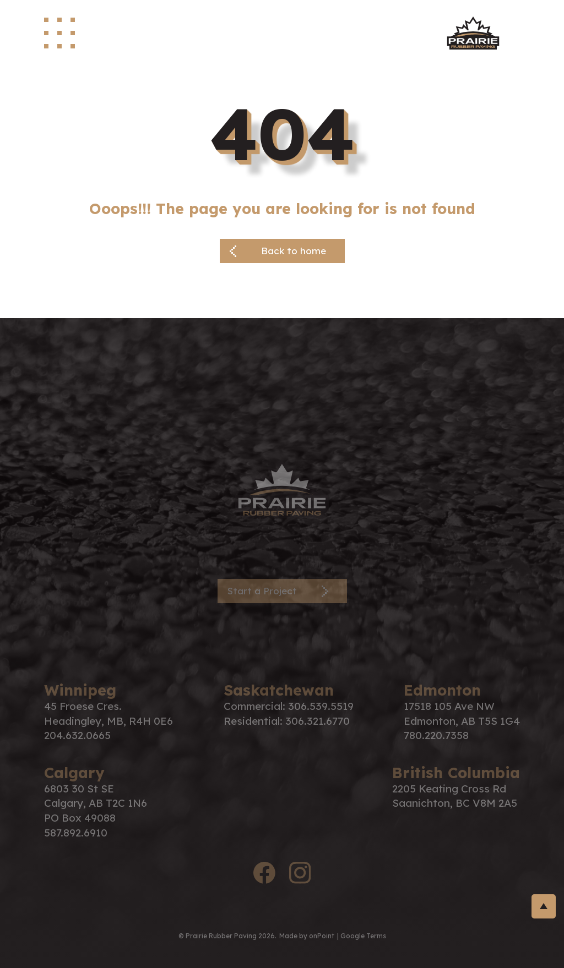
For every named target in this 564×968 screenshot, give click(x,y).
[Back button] (282, 251)
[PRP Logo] (282, 488)
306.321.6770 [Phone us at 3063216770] (317, 721)
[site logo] (473, 33)
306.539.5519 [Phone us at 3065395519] (321, 706)
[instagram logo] (300, 875)
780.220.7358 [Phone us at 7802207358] (436, 735)
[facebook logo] (264, 875)
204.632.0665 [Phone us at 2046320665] (77, 735)
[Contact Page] (282, 591)
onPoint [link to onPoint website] (321, 936)
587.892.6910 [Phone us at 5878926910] (75, 832)
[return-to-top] (544, 906)
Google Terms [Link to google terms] (363, 936)
